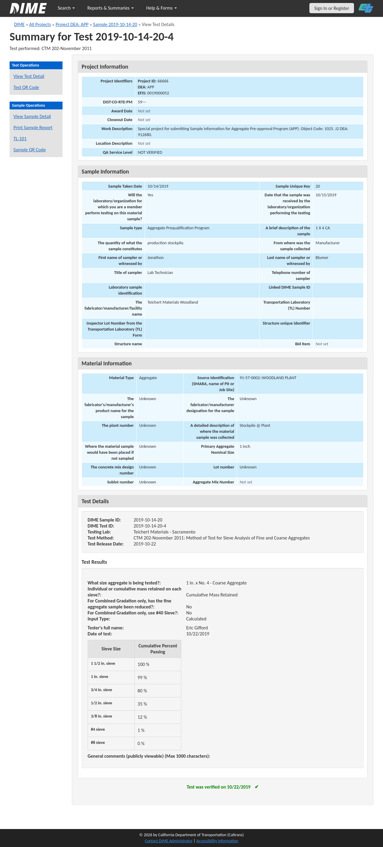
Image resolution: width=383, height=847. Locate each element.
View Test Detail (28, 76)
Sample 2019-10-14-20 (115, 24)
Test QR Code (26, 87)
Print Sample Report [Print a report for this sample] (32, 127)
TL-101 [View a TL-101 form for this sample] (20, 138)
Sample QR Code (29, 150)
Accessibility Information (217, 840)
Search (66, 8)
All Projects (40, 24)
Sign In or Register (331, 8)
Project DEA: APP (72, 24)
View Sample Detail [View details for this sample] (32, 116)
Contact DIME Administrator (169, 840)
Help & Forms (161, 8)
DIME (19, 24)
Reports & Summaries (110, 8)
